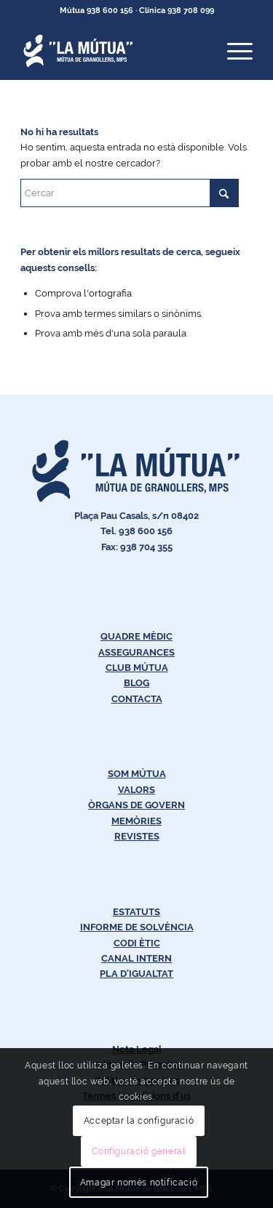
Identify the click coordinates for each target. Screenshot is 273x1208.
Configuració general (138, 1151)
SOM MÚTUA (137, 773)
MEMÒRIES (136, 821)
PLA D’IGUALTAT (136, 973)
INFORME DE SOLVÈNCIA (137, 927)
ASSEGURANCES (136, 652)
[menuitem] (233, 51)
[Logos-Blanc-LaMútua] (113, 51)
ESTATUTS (136, 911)
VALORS (136, 789)
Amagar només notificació (138, 1182)
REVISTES (136, 836)
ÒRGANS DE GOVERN (136, 805)
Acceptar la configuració (139, 1121)
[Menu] (233, 51)
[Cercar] (129, 193)
